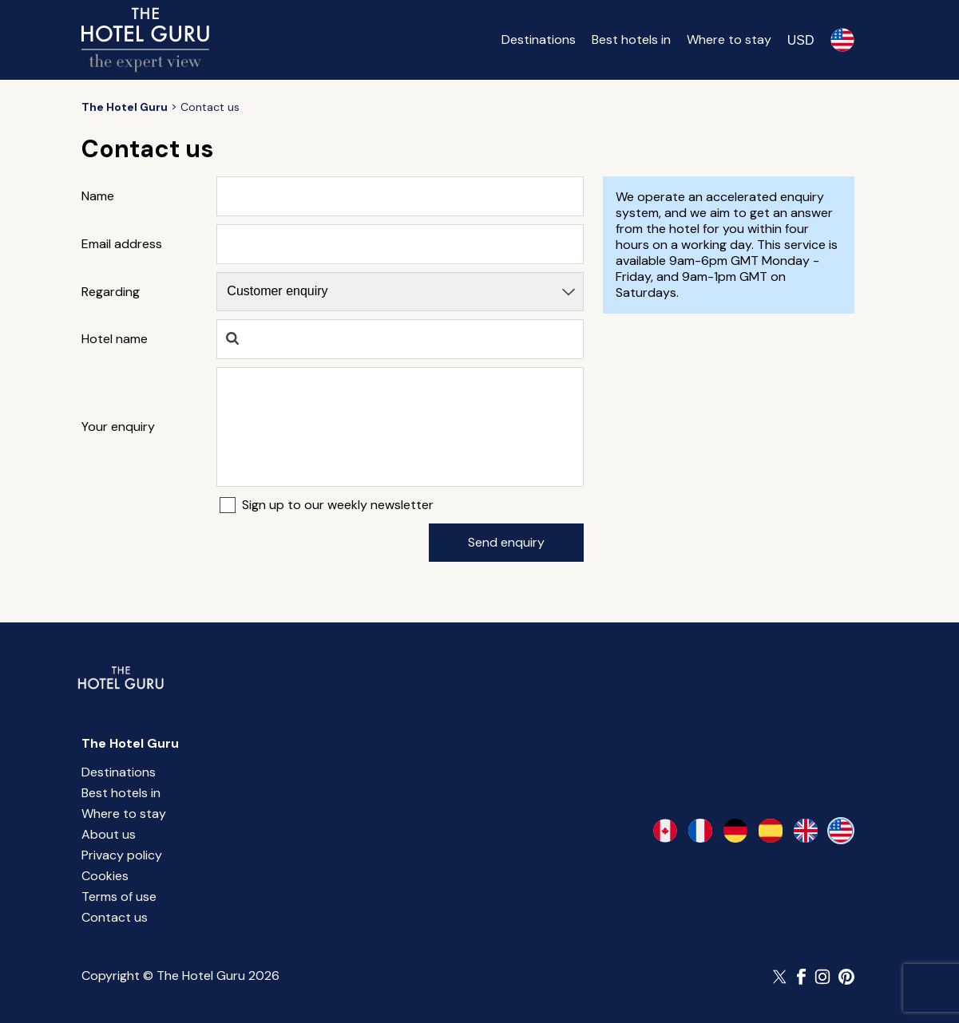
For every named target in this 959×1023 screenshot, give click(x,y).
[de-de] (735, 830)
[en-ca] (665, 830)
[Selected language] (842, 40)
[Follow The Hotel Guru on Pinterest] (846, 977)
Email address (121, 244)
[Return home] (145, 39)
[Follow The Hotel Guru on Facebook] (801, 977)
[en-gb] (805, 830)
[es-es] (770, 830)
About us (108, 834)
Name (97, 196)
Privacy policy (121, 855)
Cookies (105, 875)
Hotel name (114, 339)
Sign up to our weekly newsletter (338, 505)
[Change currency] (800, 40)
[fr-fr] (700, 830)
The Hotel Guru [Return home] (130, 743)
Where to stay (729, 39)
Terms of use (119, 896)
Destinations (538, 39)
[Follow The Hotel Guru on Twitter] (781, 977)
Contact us (114, 917)
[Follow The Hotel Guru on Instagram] (822, 977)
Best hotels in (631, 39)
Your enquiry (118, 427)
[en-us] (840, 830)
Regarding (110, 292)
